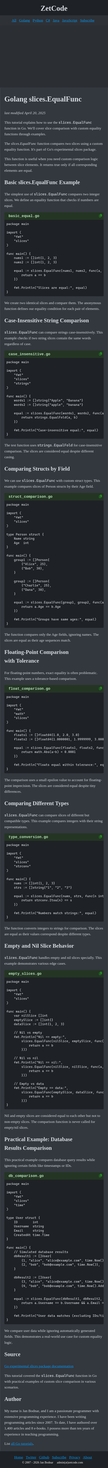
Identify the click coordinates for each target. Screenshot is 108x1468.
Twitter (31, 1457)
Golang (24, 20)
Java (56, 20)
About (87, 1457)
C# (48, 20)
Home (18, 1457)
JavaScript (69, 20)
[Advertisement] (54, 56)
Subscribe (87, 20)
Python (38, 20)
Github (44, 1457)
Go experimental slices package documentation (38, 1366)
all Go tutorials (22, 1443)
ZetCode (54, 8)
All (14, 20)
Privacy (74, 1457)
